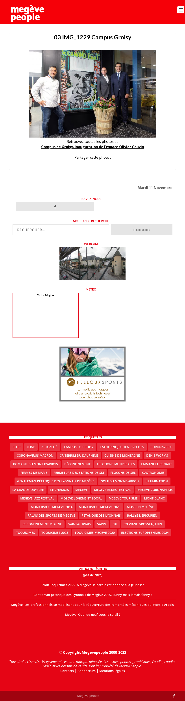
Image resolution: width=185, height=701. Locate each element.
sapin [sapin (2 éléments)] (101, 524)
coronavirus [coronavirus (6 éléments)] (161, 447)
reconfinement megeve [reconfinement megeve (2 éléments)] (42, 524)
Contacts (67, 671)
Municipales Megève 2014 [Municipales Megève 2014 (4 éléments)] (51, 507)
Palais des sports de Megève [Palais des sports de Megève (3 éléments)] (51, 515)
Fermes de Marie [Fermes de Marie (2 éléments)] (33, 472)
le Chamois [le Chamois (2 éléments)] (59, 490)
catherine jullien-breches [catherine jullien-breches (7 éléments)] (122, 447)
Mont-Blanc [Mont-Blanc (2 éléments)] (154, 498)
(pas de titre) (92, 575)
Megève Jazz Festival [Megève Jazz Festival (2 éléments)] (37, 498)
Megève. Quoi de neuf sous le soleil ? (92, 614)
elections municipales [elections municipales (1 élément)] (116, 464)
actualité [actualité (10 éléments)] (49, 447)
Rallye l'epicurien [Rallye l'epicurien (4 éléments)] (142, 515)
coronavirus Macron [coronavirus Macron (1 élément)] (35, 455)
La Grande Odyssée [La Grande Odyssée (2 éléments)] (28, 490)
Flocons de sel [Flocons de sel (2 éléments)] (123, 472)
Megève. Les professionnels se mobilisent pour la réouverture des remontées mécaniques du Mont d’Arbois (92, 605)
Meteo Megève (45, 295)
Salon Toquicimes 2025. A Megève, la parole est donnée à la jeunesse (92, 585)
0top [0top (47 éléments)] (16, 447)
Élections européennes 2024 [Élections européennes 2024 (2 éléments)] (145, 532)
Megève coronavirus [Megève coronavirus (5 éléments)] (155, 490)
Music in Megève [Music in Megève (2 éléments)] (140, 507)
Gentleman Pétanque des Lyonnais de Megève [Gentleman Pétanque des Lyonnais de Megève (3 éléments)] (55, 481)
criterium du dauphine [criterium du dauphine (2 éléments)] (79, 455)
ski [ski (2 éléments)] (115, 524)
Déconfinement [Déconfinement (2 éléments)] (77, 464)
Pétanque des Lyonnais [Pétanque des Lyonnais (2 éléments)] (101, 515)
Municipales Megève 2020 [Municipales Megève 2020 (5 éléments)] (99, 507)
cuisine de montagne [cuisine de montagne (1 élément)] (122, 455)
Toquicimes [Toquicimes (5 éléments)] (25, 532)
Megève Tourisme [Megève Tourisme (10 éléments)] (123, 498)
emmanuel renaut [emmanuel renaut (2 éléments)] (156, 464)
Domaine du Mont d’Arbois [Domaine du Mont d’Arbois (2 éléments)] (35, 464)
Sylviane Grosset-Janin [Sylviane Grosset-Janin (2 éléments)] (143, 524)
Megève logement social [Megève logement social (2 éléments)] (81, 498)
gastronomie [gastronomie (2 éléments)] (153, 472)
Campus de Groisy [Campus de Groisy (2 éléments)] (78, 447)
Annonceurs (87, 671)
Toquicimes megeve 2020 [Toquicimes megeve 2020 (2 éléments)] (95, 532)
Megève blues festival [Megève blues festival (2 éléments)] (112, 490)
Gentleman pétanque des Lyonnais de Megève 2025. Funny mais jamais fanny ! (92, 595)
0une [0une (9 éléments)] (31, 447)
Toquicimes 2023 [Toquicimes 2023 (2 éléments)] (54, 532)
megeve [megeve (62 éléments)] (81, 490)
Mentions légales (112, 671)
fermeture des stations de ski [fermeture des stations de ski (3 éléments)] (79, 472)
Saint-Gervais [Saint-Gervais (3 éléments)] (79, 524)
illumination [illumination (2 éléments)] (157, 481)
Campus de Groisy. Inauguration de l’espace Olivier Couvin (92, 146)
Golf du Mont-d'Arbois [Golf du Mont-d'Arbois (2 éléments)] (120, 481)
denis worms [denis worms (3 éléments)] (157, 455)
